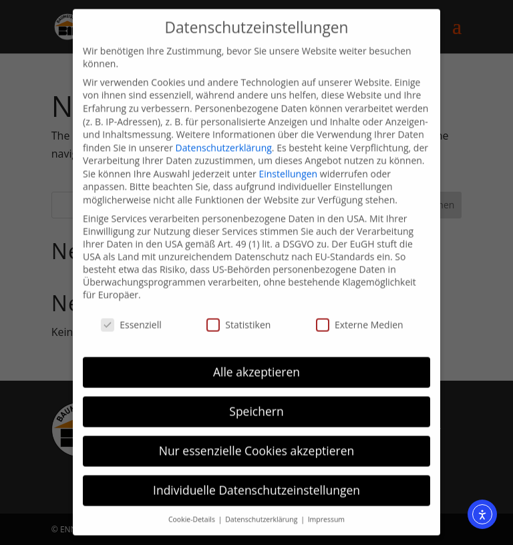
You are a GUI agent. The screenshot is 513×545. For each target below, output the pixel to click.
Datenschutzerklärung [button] (262, 511)
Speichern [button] (256, 403)
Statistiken (238, 316)
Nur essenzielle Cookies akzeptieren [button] (257, 442)
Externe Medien (359, 316)
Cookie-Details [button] (192, 511)
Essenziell (131, 316)
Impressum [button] (326, 511)
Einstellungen (288, 165)
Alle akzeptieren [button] (256, 363)
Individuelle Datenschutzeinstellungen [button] (256, 482)
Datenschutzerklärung (224, 139)
